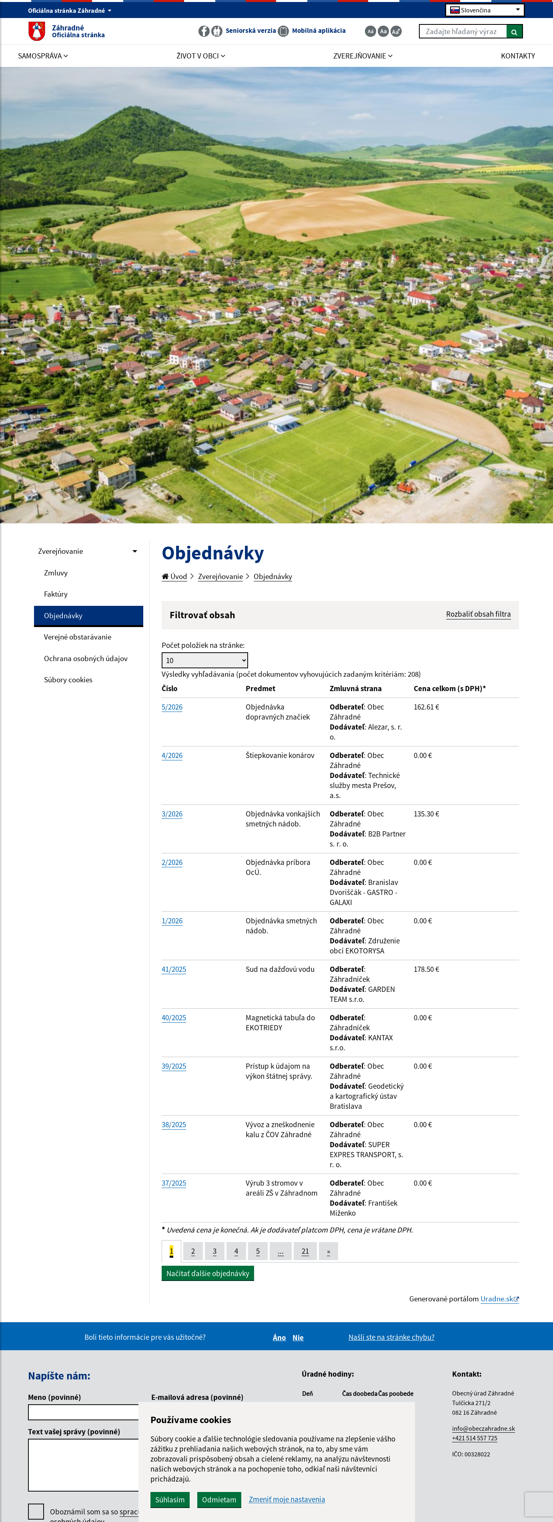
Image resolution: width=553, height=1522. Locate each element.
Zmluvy (56, 572)
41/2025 (174, 969)
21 (305, 1251)
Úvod (174, 576)
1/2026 (172, 920)
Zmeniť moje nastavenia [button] (287, 1499)
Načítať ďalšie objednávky (207, 1273)
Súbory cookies (68, 679)
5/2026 (172, 707)
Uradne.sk (497, 1298)
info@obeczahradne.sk (483, 1428)
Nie (299, 1337)
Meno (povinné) (54, 1397)
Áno (281, 1337)
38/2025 (174, 1124)
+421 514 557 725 (474, 1438)
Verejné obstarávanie (77, 636)
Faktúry (56, 594)
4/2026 (172, 755)
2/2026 (172, 862)
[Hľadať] (515, 31)
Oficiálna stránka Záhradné (70, 10)
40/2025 (174, 1017)
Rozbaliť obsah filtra (478, 614)
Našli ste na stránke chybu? (392, 1337)
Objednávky (63, 615)
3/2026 (172, 813)
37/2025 (174, 1183)
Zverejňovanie (60, 551)
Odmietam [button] (219, 1499)
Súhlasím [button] (170, 1499)
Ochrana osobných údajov (86, 658)
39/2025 (174, 1066)
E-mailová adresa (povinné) (197, 1397)
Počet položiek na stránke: (203, 645)
